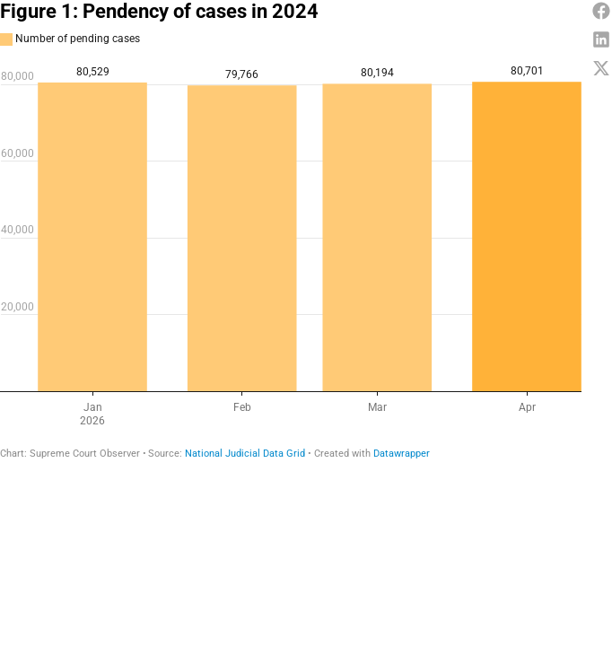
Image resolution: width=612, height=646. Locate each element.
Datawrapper (401, 453)
